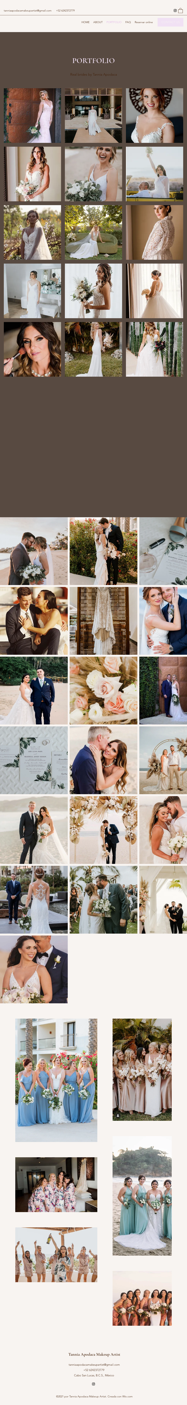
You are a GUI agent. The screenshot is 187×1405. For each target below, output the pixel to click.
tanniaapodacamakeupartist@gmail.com (28, 10)
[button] (180, 10)
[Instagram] (175, 10)
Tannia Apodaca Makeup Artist (94, 1354)
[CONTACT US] (170, 22)
